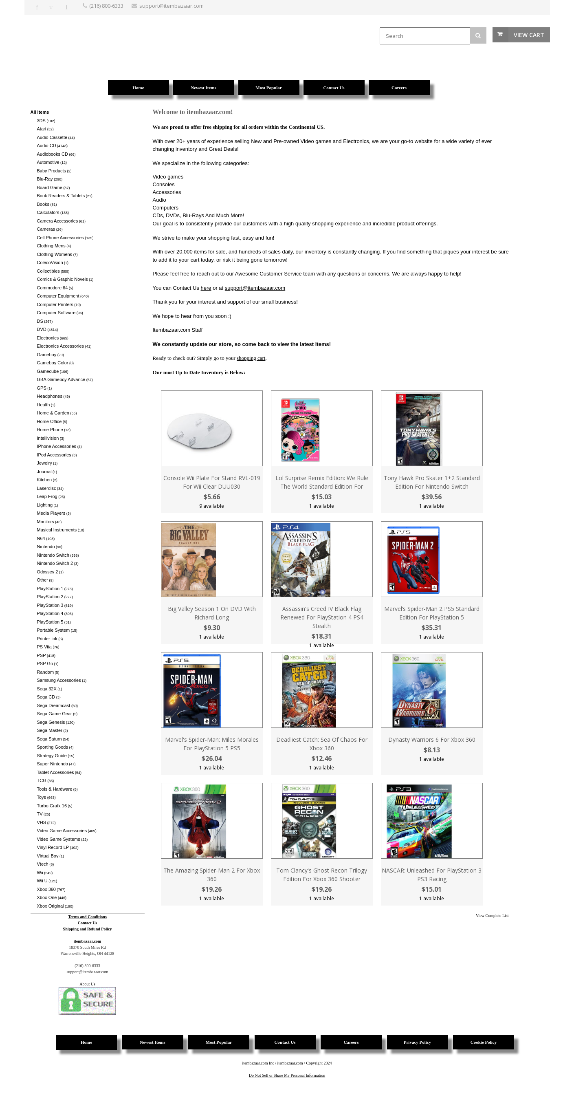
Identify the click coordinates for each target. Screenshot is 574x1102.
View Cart (529, 35)
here (206, 288)
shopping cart (251, 358)
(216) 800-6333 (106, 5)
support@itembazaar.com (255, 288)
